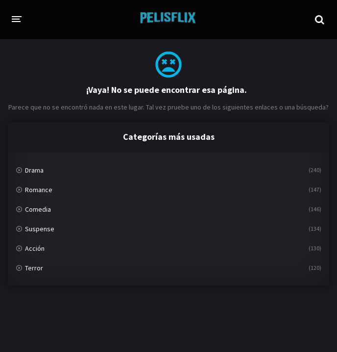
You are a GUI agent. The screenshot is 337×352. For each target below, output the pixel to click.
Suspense (39, 228)
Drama (34, 170)
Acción (35, 248)
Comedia (38, 209)
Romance (38, 189)
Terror (34, 268)
